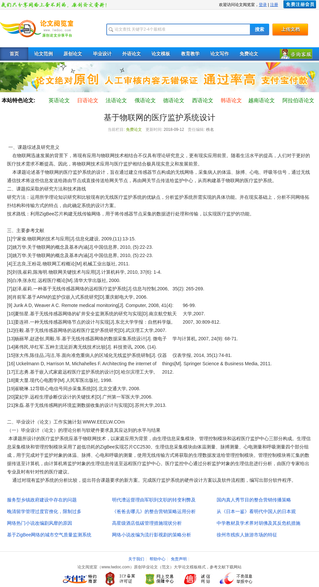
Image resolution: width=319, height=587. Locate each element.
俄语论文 (145, 100)
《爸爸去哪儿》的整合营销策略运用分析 (154, 511)
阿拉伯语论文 (298, 100)
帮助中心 (157, 559)
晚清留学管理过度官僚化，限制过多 (44, 511)
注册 (274, 4)
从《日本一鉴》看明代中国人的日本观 (256, 511)
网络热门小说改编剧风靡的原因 (39, 523)
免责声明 (179, 559)
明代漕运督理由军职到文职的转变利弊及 (154, 499)
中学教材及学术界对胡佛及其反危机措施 (258, 523)
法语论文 (116, 100)
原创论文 (72, 53)
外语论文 (131, 53)
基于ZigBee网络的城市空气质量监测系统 (49, 534)
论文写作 (219, 53)
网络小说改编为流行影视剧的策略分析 (151, 534)
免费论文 (249, 53)
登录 (263, 4)
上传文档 (290, 29)
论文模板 (161, 53)
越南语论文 (261, 100)
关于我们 (136, 559)
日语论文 (87, 100)
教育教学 (190, 53)
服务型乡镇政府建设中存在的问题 (42, 499)
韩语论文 (231, 100)
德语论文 (173, 100)
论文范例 (43, 53)
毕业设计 (102, 53)
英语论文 (59, 100)
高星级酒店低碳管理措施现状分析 (147, 523)
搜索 (259, 29)
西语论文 (202, 100)
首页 (14, 53)
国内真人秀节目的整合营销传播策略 (254, 499)
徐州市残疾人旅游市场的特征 (247, 534)
